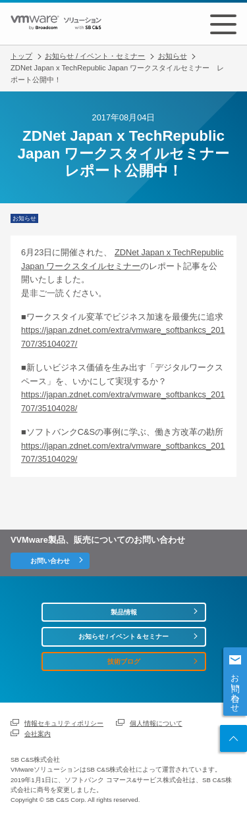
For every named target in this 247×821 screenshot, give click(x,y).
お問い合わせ (235, 688)
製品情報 (124, 612)
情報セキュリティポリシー (63, 723)
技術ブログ (123, 661)
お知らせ (172, 56)
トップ (21, 56)
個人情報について (156, 723)
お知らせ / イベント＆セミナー (123, 636)
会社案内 (37, 733)
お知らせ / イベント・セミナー (95, 56)
